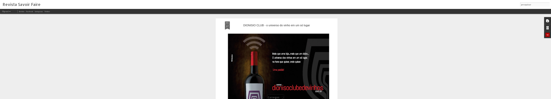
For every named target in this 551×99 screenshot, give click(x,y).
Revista (21, 11)
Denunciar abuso (309, 97)
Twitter (47, 11)
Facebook (29, 11)
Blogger (300, 97)
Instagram (39, 11)
